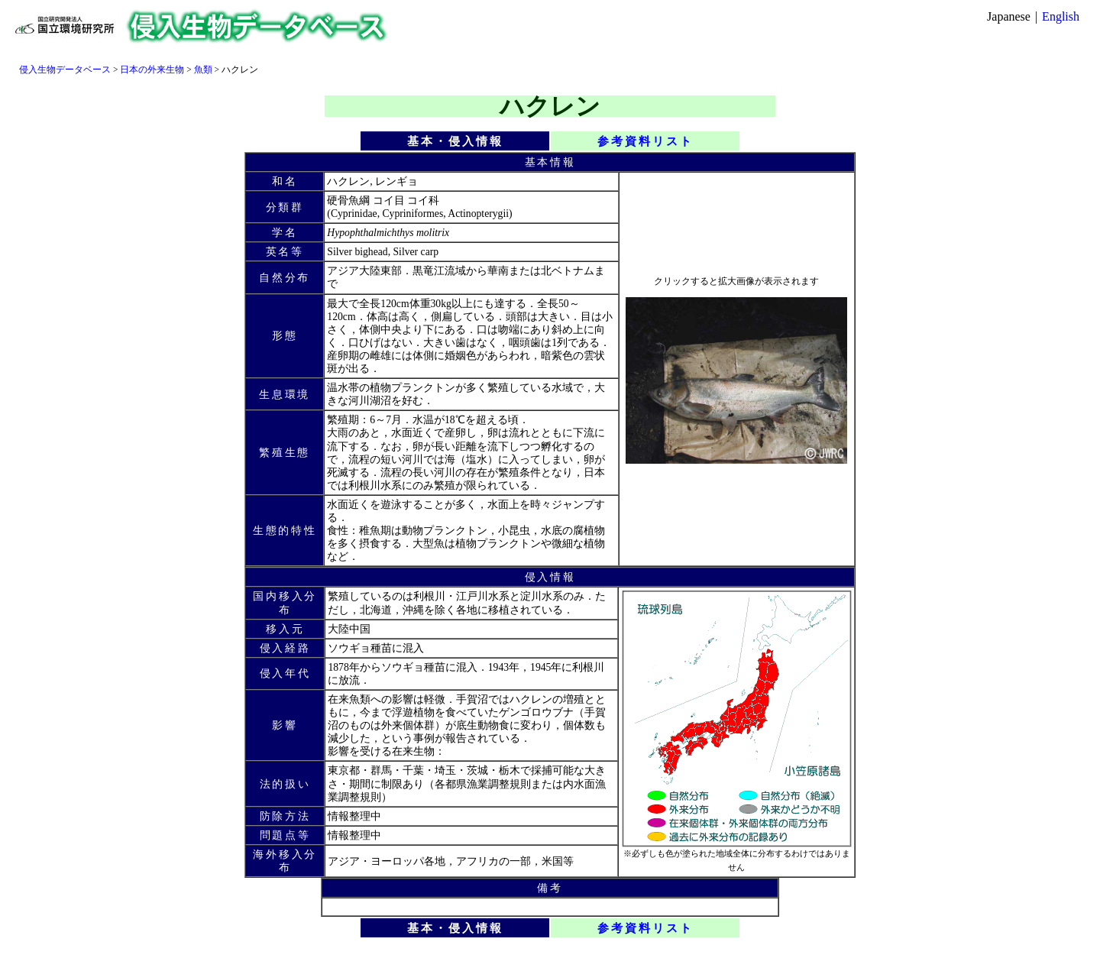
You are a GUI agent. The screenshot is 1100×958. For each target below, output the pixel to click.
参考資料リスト (645, 140)
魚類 (203, 69)
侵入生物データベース (65, 69)
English (1060, 16)
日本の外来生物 (152, 69)
